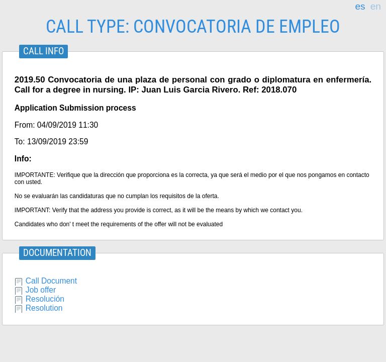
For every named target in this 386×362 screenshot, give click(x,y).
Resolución (45, 299)
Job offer (41, 290)
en (375, 7)
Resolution (44, 308)
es (360, 7)
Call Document (51, 281)
